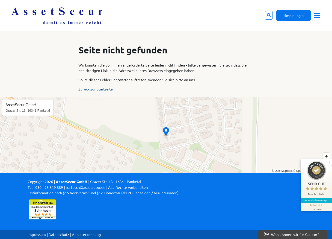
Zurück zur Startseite (95, 89)
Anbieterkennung (86, 234)
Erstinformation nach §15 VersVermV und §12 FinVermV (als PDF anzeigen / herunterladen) (103, 192)
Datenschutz (59, 234)
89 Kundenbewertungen (316, 200)
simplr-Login (294, 15)
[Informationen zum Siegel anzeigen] (316, 207)
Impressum (37, 234)
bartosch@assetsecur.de (85, 187)
